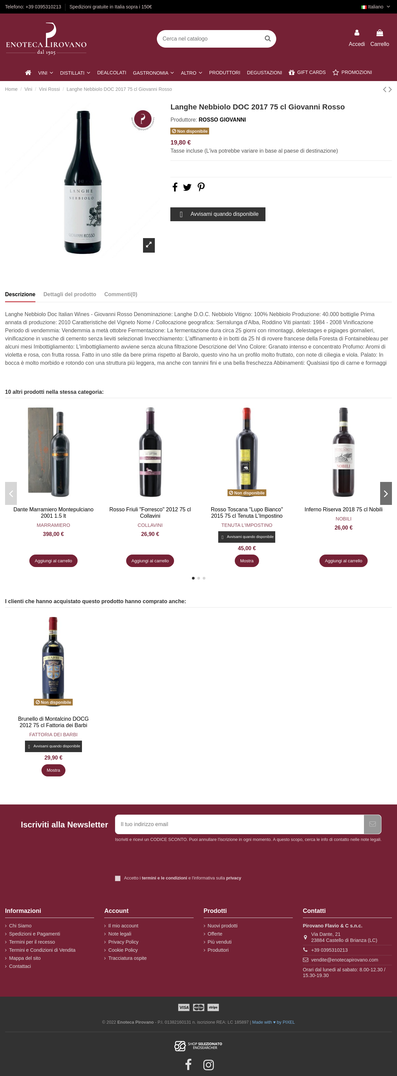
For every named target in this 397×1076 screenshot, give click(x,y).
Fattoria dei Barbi (53, 734)
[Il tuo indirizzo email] (239, 824)
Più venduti (220, 942)
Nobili (343, 518)
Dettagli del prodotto (70, 294)
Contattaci (20, 966)
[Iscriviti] (372, 824)
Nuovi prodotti (223, 925)
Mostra (247, 560)
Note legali (119, 934)
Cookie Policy (123, 950)
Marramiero (53, 525)
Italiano (376, 6)
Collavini (150, 525)
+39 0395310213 (329, 950)
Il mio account (123, 925)
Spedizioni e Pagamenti (34, 934)
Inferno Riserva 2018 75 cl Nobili (343, 509)
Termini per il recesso (32, 942)
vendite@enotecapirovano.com (344, 960)
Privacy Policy (123, 942)
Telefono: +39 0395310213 (33, 6)
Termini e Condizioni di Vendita (42, 950)
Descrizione (20, 294)
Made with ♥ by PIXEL (273, 1022)
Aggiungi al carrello (53, 560)
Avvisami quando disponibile (217, 214)
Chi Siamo (20, 925)
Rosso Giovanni (222, 120)
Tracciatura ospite (127, 958)
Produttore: (183, 120)
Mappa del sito (25, 958)
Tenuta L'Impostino (246, 525)
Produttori (218, 950)
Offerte (215, 934)
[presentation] (171, 859)
